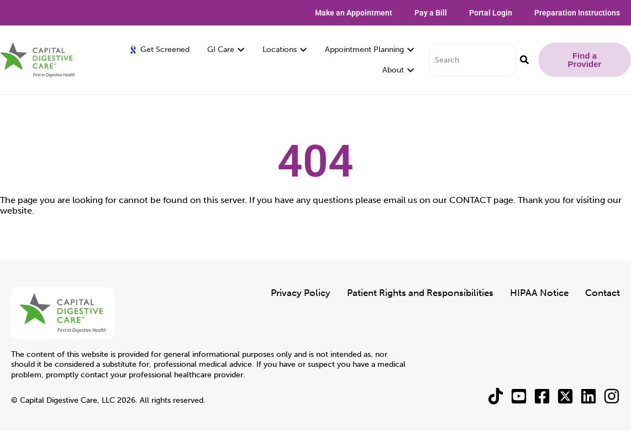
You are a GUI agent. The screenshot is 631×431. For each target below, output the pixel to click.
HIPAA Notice (539, 292)
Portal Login (490, 12)
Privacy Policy (300, 292)
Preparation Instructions (577, 12)
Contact (602, 292)
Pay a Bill (430, 12)
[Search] (524, 60)
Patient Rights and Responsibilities (420, 292)
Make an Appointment (353, 12)
